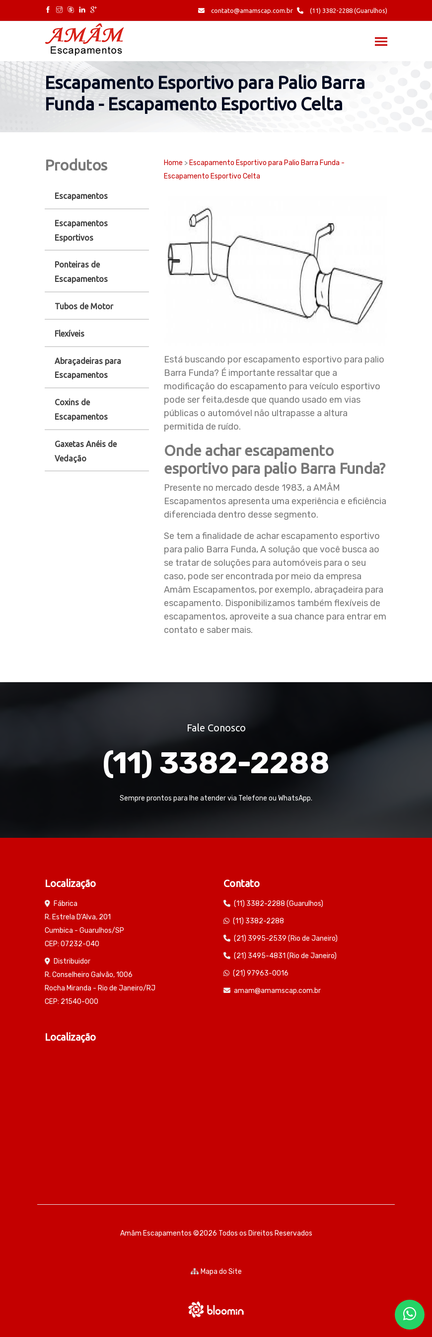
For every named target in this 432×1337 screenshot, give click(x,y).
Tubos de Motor (84, 306)
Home (173, 163)
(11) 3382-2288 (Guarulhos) (342, 10)
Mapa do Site (216, 1271)
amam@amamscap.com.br (277, 990)
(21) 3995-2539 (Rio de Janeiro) (286, 938)
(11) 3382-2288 (216, 763)
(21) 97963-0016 (260, 973)
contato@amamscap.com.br (245, 10)
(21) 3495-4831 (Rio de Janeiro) (285, 956)
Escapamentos (81, 195)
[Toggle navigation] (381, 42)
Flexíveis (69, 333)
